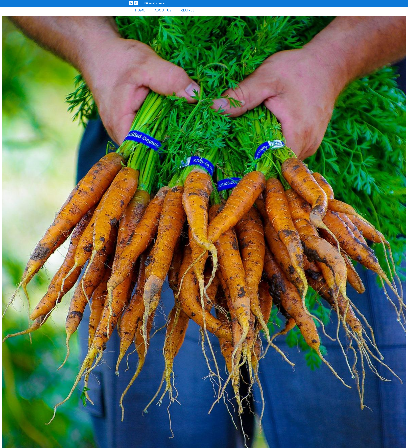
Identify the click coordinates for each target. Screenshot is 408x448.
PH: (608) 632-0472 (155, 3)
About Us (163, 10)
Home (140, 10)
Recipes (188, 10)
